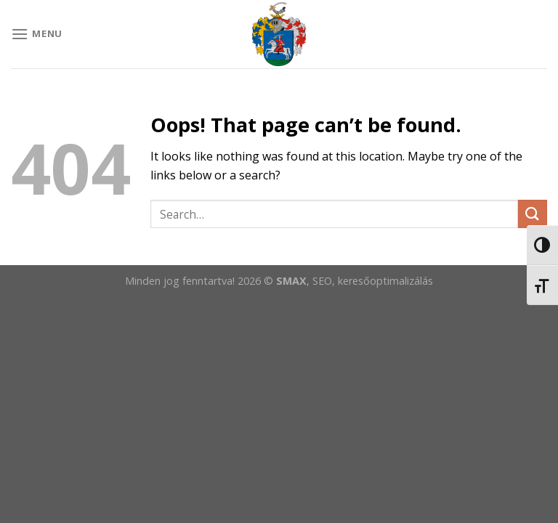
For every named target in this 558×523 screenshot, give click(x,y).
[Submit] (532, 214)
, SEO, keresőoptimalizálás (370, 281)
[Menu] (36, 34)
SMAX (291, 281)
